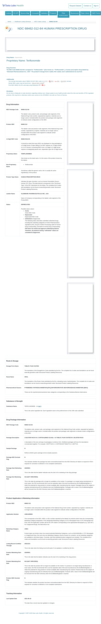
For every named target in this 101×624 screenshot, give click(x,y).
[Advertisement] (50, 43)
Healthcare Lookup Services (23, 21)
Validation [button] (44, 13)
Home (9, 21)
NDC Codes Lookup (40, 21)
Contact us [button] (87, 6)
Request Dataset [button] (75, 6)
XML (57, 81)
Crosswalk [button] (35, 13)
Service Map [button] (25, 13)
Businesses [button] (75, 13)
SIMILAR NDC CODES (38, 83)
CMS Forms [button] (96, 13)
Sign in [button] (96, 6)
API (43, 85)
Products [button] (53, 13)
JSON (63, 81)
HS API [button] (15, 13)
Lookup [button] (8, 13)
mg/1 (39, 406)
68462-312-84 (53, 21)
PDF (51, 81)
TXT (45, 81)
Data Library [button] (85, 13)
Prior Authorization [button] (63, 14)
